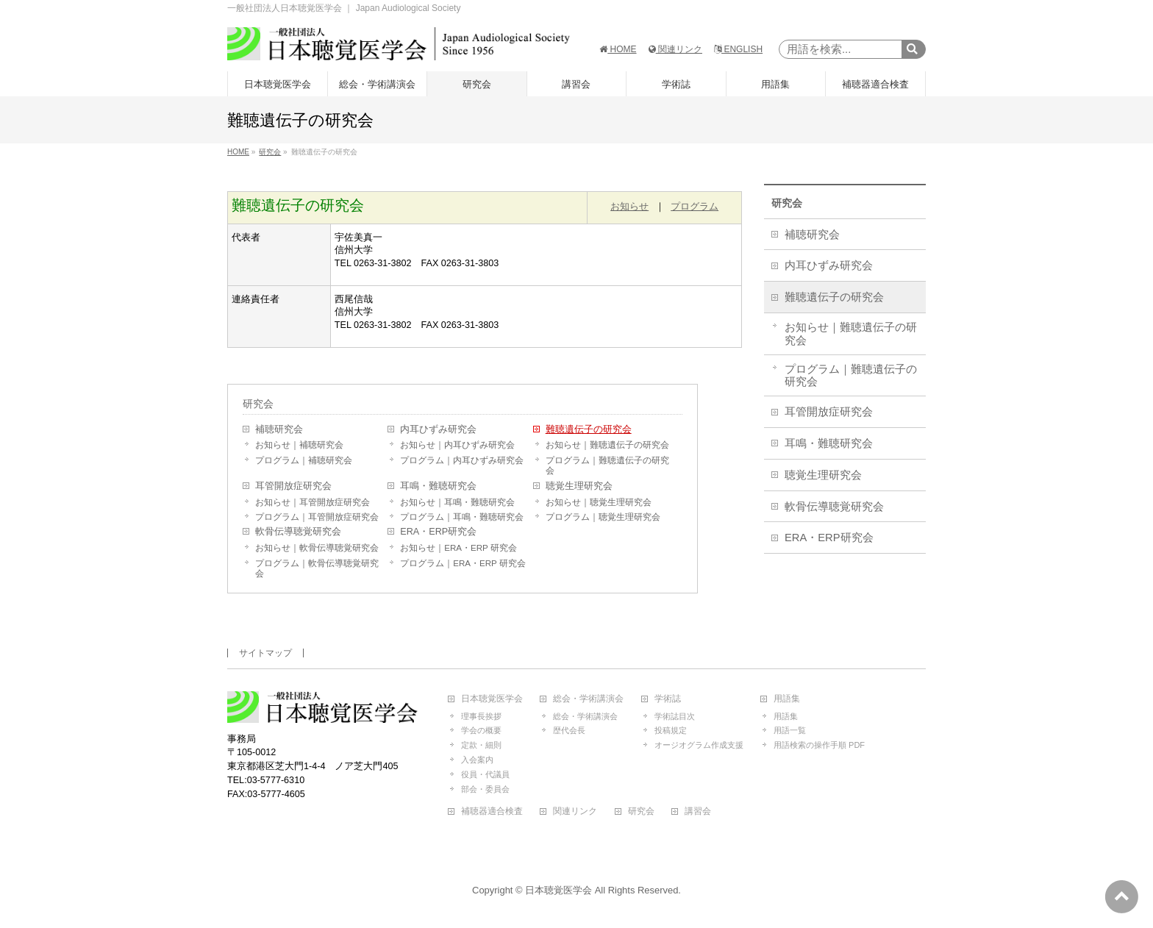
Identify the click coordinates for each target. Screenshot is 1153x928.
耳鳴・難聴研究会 (438, 486)
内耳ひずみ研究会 (438, 429)
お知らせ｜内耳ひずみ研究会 (457, 444)
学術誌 (667, 699)
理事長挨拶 (481, 716)
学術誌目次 (674, 716)
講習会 (698, 811)
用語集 (787, 699)
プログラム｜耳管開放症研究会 (317, 517)
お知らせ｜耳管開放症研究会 (312, 502)
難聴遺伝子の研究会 (589, 429)
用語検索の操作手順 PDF (819, 744)
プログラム (694, 206)
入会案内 (477, 759)
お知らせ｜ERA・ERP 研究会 (458, 547)
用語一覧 (790, 730)
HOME (617, 49)
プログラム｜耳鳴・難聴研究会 (462, 517)
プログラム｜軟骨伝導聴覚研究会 (317, 568)
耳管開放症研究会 (293, 486)
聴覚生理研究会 (579, 486)
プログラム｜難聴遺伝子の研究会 (607, 465)
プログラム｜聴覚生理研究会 (603, 517)
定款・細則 (481, 744)
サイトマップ (265, 653)
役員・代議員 (485, 774)
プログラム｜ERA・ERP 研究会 (462, 563)
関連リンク (675, 49)
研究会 (258, 404)
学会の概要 (481, 730)
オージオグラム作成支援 (698, 744)
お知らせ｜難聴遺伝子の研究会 (607, 444)
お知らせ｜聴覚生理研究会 (599, 502)
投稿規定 (670, 730)
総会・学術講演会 (588, 699)
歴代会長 (569, 730)
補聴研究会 (279, 429)
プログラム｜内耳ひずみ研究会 (462, 460)
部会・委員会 (485, 789)
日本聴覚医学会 (492, 699)
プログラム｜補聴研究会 (303, 460)
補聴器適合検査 (492, 811)
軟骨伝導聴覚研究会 (298, 532)
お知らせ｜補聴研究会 (299, 444)
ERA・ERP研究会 (438, 532)
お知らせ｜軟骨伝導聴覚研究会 (317, 547)
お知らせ (629, 206)
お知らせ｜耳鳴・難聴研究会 (457, 502)
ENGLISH (738, 49)
